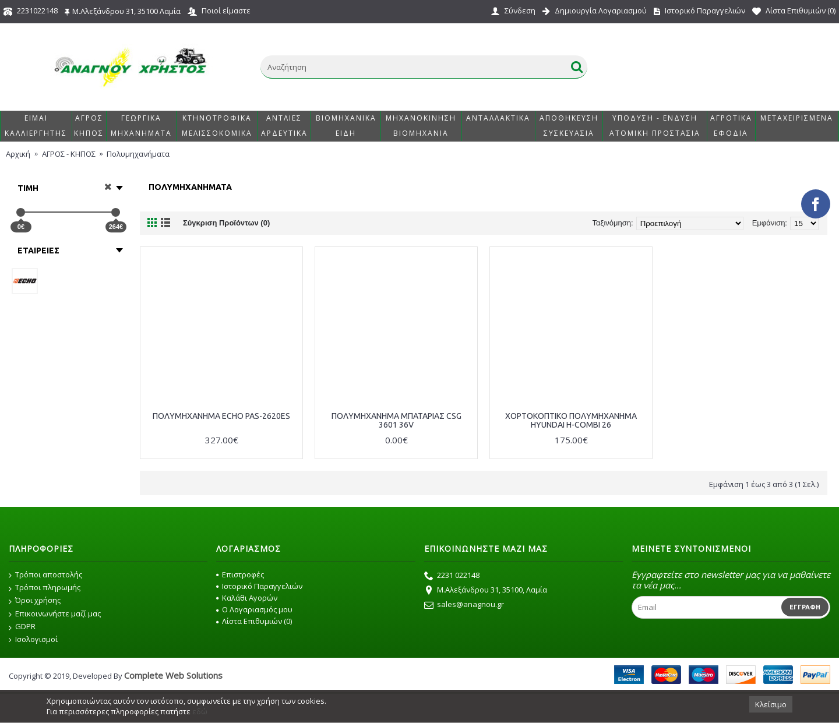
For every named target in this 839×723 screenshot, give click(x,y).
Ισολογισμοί (33, 639)
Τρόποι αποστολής (45, 575)
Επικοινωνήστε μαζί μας (55, 614)
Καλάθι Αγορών (246, 597)
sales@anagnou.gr (464, 605)
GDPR (22, 627)
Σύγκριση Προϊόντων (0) (226, 222)
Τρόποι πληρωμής (44, 588)
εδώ (199, 711)
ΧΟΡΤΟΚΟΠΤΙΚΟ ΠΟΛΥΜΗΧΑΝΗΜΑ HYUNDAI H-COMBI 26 (571, 420)
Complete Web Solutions (173, 675)
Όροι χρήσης (35, 600)
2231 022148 (452, 576)
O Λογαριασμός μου (254, 609)
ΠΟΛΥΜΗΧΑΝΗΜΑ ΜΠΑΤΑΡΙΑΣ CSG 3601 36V (396, 420)
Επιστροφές (240, 574)
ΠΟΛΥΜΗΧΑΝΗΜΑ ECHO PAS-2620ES (221, 416)
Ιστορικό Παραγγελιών (259, 586)
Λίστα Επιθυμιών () (254, 621)
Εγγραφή (804, 607)
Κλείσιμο (771, 704)
